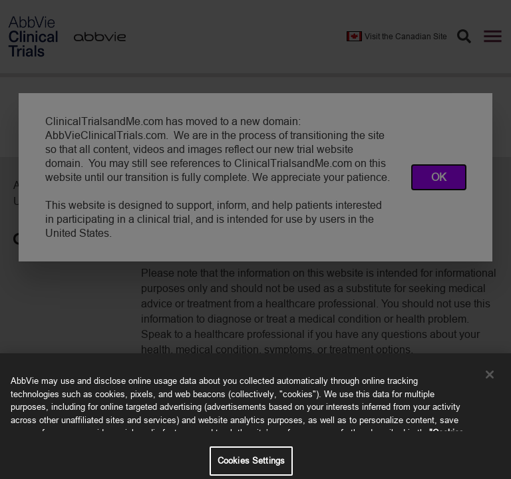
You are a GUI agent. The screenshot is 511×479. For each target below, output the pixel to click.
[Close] (489, 380)
